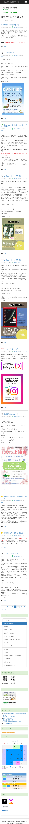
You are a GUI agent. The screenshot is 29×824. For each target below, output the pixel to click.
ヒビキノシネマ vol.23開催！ (13, 176)
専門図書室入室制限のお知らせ (11, 25)
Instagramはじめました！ (12, 349)
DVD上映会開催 (9, 53)
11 (21, 606)
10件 (12, 21)
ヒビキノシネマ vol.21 (11, 553)
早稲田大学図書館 (7, 718)
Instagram (5, 810)
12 (24, 606)
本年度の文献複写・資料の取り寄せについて (14, 497)
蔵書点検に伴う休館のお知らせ (13, 533)
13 (2, 609)
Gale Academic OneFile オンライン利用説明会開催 (14, 125)
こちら (13, 153)
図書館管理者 (16, 27)
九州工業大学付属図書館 (9, 716)
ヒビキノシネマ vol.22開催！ (13, 260)
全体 (26, 27)
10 (18, 606)
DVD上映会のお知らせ (11, 414)
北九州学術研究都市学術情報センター (13, 2)
